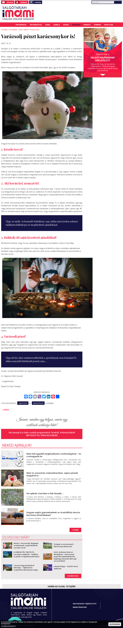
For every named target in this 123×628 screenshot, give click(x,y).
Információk (36, 25)
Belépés (24, 2)
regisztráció (22, 403)
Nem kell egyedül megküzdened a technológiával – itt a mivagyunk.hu (53, 454)
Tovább (75, 530)
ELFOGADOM (115, 624)
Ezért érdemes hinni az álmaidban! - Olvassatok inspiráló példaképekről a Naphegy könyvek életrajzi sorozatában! (65, 556)
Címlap (11, 24)
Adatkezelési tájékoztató (84, 603)
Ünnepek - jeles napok (18, 29)
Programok (21, 25)
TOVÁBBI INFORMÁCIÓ (8, 626)
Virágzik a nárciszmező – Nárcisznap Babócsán (64, 545)
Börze (66, 25)
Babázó (87, 25)
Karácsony (34, 29)
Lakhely (38, 2)
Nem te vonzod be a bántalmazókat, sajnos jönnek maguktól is (52, 474)
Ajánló (56, 25)
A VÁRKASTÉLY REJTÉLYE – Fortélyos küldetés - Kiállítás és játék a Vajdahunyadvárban (26, 554)
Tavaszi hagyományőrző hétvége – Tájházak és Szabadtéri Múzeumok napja (26, 567)
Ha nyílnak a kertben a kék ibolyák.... (45, 493)
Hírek (47, 25)
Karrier (97, 25)
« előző (5, 409)
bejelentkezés (38, 403)
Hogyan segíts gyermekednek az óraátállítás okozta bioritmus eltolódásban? (53, 513)
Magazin (76, 25)
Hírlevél (10, 2)
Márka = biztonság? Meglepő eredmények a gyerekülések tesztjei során (26, 545)
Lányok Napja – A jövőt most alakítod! (66, 567)
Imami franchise (80, 607)
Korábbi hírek (73, 576)
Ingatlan (108, 25)
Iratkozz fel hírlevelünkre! (42, 435)
